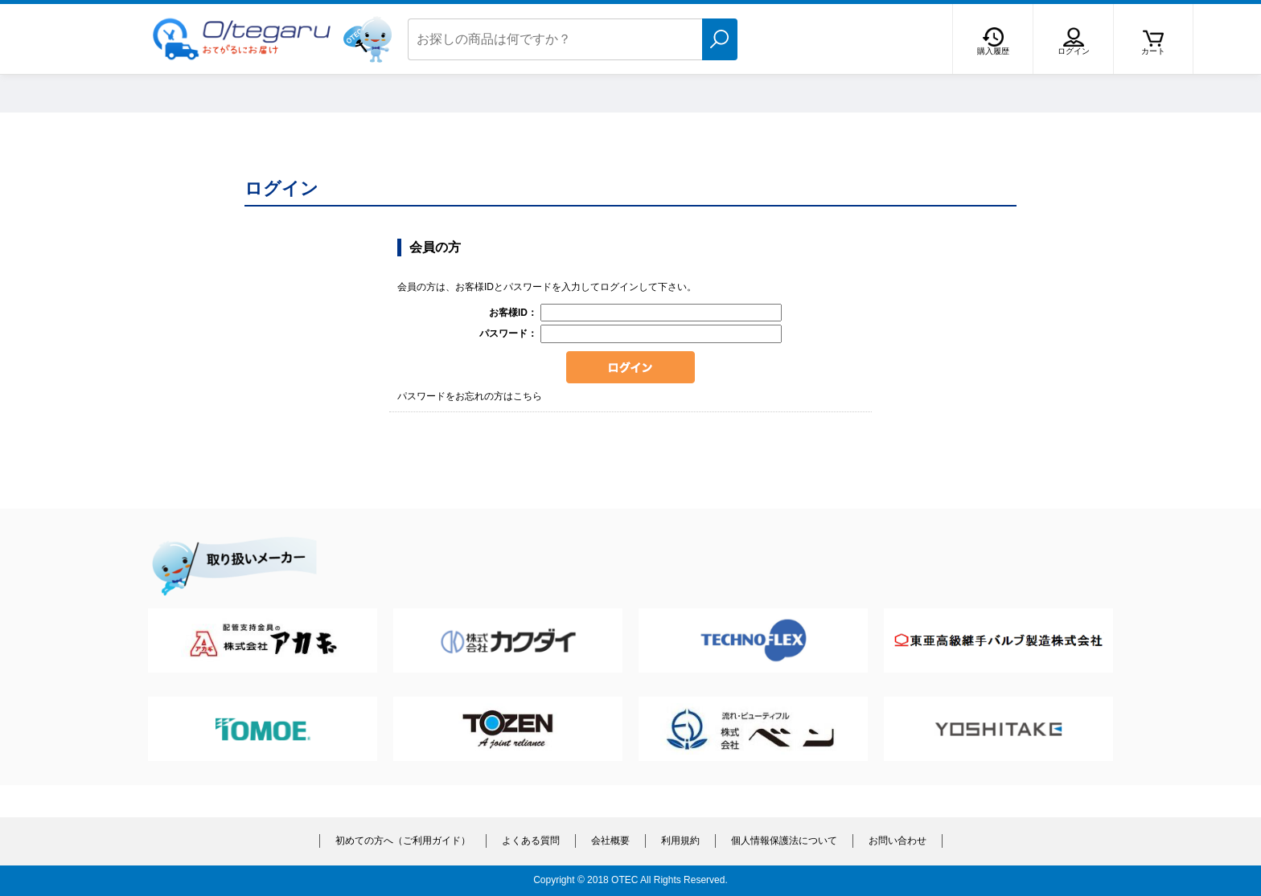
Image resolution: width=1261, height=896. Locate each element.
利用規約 (680, 840)
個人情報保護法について (784, 840)
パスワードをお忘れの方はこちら (469, 396)
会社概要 (610, 840)
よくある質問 (531, 840)
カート (1153, 51)
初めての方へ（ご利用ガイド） (402, 840)
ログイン (1074, 51)
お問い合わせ (897, 840)
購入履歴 (993, 51)
